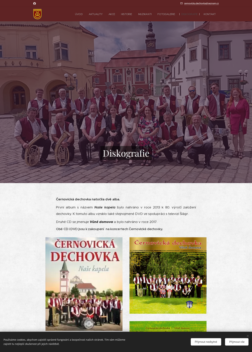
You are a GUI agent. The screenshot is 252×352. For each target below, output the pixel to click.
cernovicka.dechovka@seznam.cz (201, 3)
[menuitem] (78, 14)
